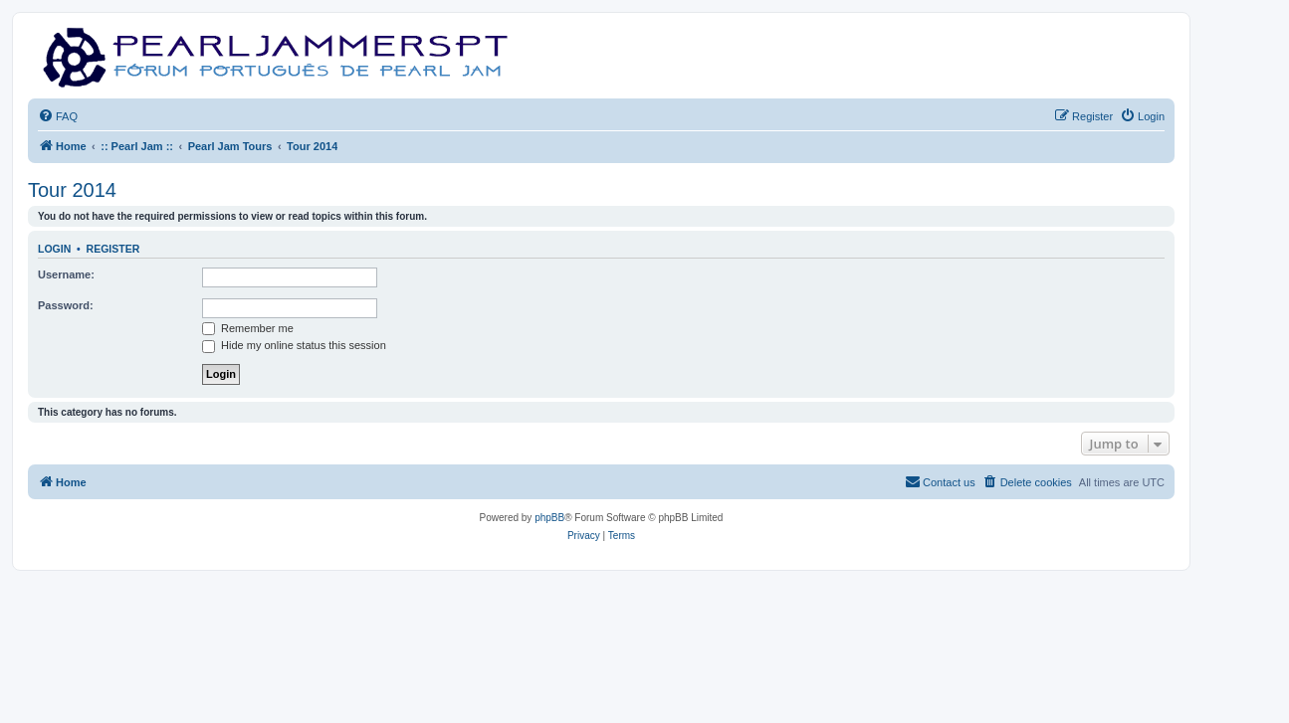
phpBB (549, 517)
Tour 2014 (72, 190)
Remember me (248, 328)
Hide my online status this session (294, 345)
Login (54, 249)
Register (113, 249)
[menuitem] (58, 116)
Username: (66, 274)
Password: (66, 305)
